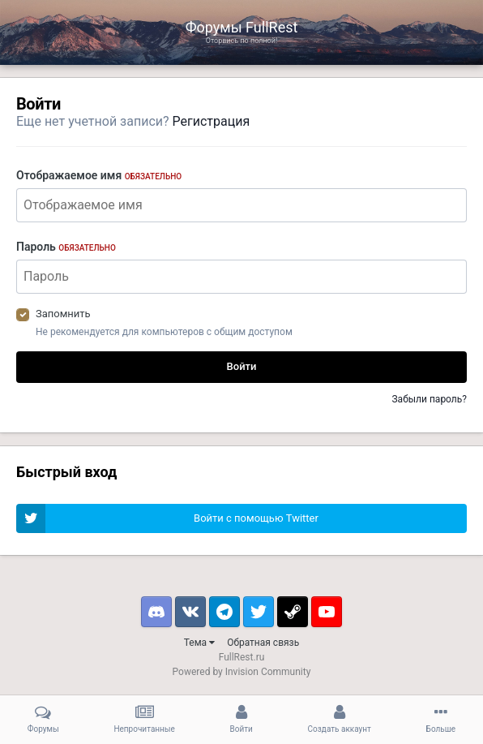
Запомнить (63, 313)
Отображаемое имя (99, 175)
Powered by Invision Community (242, 671)
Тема (199, 642)
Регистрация (211, 121)
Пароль (66, 246)
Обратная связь (263, 642)
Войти (242, 366)
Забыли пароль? (429, 399)
